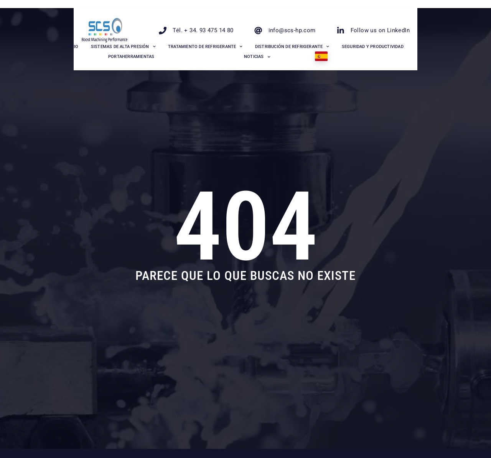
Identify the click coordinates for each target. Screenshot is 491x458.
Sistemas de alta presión (123, 46)
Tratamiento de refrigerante (205, 46)
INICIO (72, 46)
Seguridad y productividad (373, 46)
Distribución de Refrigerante (292, 46)
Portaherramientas (131, 56)
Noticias (257, 57)
